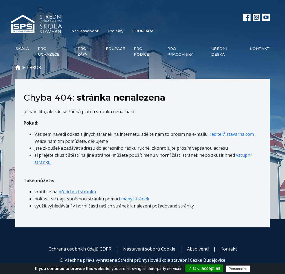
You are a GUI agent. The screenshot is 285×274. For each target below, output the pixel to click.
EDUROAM (142, 31)
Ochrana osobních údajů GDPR (79, 249)
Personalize (238, 269)
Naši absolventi (85, 31)
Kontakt (228, 249)
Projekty (115, 31)
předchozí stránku (77, 192)
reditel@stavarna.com (232, 134)
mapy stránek (135, 199)
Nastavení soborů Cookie (149, 249)
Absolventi (198, 249)
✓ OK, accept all (204, 268)
